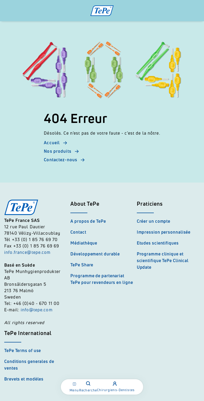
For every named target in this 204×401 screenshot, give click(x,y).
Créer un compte (154, 221)
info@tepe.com (37, 310)
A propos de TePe (88, 221)
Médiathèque (83, 243)
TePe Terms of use (22, 350)
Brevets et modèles (24, 379)
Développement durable (95, 254)
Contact (78, 232)
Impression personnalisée (164, 232)
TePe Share (81, 265)
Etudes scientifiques (158, 243)
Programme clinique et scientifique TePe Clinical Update (163, 260)
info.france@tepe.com (28, 252)
